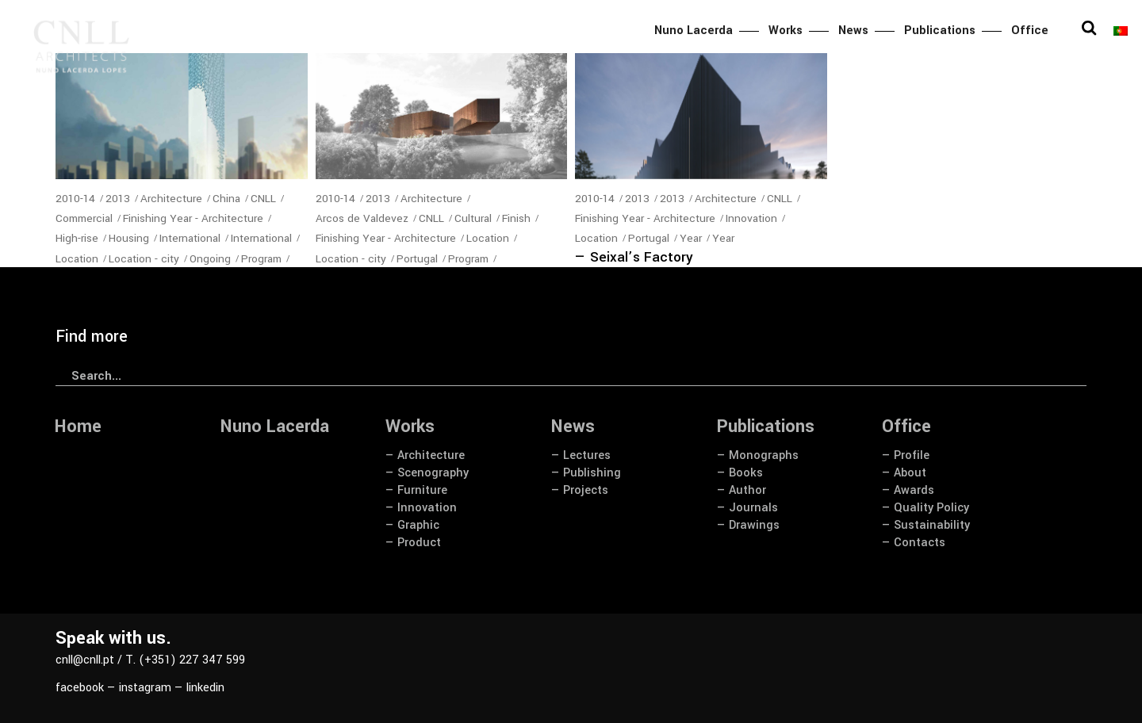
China (226, 198)
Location (77, 258)
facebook (80, 687)
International (189, 238)
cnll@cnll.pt (85, 660)
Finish (516, 218)
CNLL (263, 198)
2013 (117, 198)
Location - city (144, 258)
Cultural (473, 218)
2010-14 (75, 198)
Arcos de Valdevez (362, 218)
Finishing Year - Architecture (193, 218)
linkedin (205, 687)
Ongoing (210, 258)
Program (261, 258)
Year (691, 238)
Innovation (751, 218)
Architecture (171, 198)
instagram (145, 687)
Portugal (417, 258)
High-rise (77, 238)
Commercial (84, 218)
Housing (129, 238)
